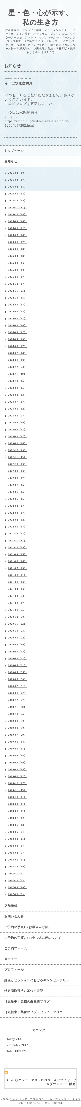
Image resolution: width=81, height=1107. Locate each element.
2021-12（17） (17, 533)
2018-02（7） (16, 852)
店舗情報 (10, 906)
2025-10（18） (17, 214)
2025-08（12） (17, 228)
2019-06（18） (17, 741)
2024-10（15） (17, 297)
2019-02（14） (17, 769)
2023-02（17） (17, 436)
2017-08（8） (16, 894)
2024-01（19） (17, 360)
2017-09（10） (17, 887)
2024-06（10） (17, 325)
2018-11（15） (17, 790)
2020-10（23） (17, 630)
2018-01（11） (17, 859)
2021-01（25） (17, 609)
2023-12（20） (17, 367)
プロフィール (14, 969)
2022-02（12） (17, 519)
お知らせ (10, 161)
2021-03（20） (17, 596)
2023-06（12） (17, 408)
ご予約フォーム (15, 948)
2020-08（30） (17, 644)
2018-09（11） (17, 804)
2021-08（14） (17, 561)
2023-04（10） (17, 422)
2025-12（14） (17, 200)
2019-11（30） (17, 707)
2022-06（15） (17, 491)
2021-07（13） (17, 568)
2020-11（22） (17, 623)
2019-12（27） (17, 700)
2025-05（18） (17, 249)
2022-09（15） (17, 471)
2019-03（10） (17, 762)
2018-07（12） (17, 818)
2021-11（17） (17, 540)
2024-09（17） (17, 304)
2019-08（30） (17, 727)
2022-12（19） (17, 450)
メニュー (10, 959)
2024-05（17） (17, 332)
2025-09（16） (17, 221)
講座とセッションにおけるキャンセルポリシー (38, 980)
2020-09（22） (17, 637)
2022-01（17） (17, 526)
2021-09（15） (17, 554)
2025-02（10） (17, 269)
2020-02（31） (17, 686)
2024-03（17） (17, 346)
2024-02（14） (17, 353)
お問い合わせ (14, 916)
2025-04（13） (17, 256)
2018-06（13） (17, 824)
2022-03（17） (17, 512)
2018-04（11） (17, 838)
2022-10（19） (17, 464)
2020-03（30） (17, 679)
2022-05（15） (17, 498)
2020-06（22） (17, 658)
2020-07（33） (17, 651)
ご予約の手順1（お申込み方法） (27, 927)
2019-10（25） (17, 713)
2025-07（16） (17, 235)
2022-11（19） (17, 457)
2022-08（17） (17, 478)
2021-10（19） (17, 547)
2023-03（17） (17, 429)
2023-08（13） (17, 394)
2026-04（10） (17, 172)
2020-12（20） (17, 616)
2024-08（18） (17, 311)
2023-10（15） (17, 380)
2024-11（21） (17, 290)
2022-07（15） (17, 485)
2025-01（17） (17, 276)
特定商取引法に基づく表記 (23, 991)
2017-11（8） (16, 873)
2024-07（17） (17, 318)
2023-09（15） (17, 387)
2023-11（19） (17, 374)
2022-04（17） (17, 505)
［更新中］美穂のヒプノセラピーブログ (33, 1012)
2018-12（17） (17, 783)
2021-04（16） (17, 589)
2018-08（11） (17, 811)
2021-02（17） (17, 602)
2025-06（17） (17, 242)
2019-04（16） (17, 755)
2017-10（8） (16, 880)
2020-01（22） (17, 693)
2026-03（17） (17, 179)
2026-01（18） (17, 193)
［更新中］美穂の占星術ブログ (27, 1001)
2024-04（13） (17, 339)
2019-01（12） (17, 776)
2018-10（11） (17, 797)
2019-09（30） (17, 720)
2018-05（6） (16, 831)
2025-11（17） (17, 207)
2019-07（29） (17, 734)
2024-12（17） (17, 283)
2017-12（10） (17, 866)
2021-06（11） (17, 575)
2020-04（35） (17, 672)
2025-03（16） (17, 263)
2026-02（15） (17, 186)
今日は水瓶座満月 (18, 83)
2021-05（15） (17, 582)
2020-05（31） (17, 665)
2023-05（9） (16, 415)
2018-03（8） (16, 845)
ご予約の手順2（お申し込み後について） (34, 937)
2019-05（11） (17, 748)
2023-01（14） (17, 443)
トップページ (14, 150)
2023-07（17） (17, 401)
